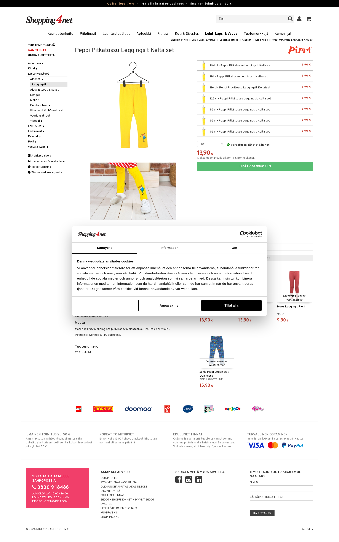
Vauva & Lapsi (38, 147)
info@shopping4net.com (49, 501)
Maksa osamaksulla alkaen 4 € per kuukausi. (226, 158)
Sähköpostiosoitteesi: (266, 497)
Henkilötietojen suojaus (119, 508)
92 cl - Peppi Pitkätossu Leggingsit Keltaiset (255, 120)
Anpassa (169, 305)
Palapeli (34, 136)
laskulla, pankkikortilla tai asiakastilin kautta (280, 440)
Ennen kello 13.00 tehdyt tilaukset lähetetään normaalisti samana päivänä (132, 438)
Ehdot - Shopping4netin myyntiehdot (127, 500)
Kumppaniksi (109, 513)
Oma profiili (109, 478)
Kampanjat (283, 34)
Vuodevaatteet (40, 116)
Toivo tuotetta (39, 167)
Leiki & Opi (36, 126)
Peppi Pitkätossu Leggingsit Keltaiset (292, 40)
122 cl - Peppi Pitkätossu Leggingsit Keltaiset (255, 98)
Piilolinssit (88, 34)
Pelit (32, 142)
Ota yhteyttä (110, 491)
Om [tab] (234, 247)
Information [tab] (169, 247)
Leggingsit (261, 40)
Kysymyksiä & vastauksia (46, 161)
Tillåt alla (231, 305)
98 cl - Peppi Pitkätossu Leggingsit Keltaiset (255, 131)
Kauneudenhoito (60, 34)
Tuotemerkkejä (256, 34)
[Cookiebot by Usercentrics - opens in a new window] (243, 234)
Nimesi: (254, 482)
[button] (308, 19)
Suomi (307, 529)
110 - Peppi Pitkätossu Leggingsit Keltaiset (255, 76)
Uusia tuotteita (41, 55)
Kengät (35, 95)
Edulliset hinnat (113, 495)
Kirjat (33, 68)
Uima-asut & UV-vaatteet (47, 110)
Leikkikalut (36, 131)
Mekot (34, 100)
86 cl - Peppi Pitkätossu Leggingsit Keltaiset (255, 109)
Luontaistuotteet (116, 34)
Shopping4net (179, 40)
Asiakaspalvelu (39, 156)
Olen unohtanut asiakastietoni (124, 487)
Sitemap (64, 529)
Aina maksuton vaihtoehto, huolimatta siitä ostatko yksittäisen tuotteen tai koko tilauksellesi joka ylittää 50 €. (59, 440)
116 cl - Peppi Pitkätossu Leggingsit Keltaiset (255, 87)
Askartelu (36, 63)
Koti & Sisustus (187, 34)
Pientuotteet (40, 105)
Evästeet (107, 504)
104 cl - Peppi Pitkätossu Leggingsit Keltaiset (255, 65)
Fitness (162, 34)
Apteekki (143, 34)
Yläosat (36, 121)
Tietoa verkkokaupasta (45, 172)
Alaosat (246, 40)
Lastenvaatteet (229, 40)
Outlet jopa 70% (120, 4)
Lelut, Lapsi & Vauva (221, 34)
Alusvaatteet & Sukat (44, 90)
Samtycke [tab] (104, 247)
